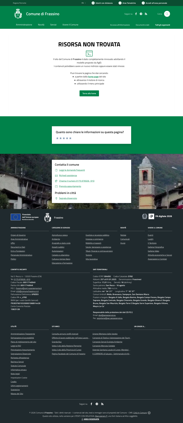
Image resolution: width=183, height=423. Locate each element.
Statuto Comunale (18, 365)
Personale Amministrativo (21, 255)
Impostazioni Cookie (19, 377)
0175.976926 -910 (22, 279)
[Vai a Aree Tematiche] (127, 3)
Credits (13, 381)
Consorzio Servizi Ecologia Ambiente (107, 341)
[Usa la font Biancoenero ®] (102, 3)
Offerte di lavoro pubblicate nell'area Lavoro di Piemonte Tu (76, 337)
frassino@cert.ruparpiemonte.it (29, 288)
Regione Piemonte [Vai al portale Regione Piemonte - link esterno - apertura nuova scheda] (19, 3)
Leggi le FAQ (16, 345)
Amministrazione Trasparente (23, 333)
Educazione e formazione (62, 262)
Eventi (150, 235)
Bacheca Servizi (17, 361)
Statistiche (15, 389)
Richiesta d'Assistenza (20, 357)
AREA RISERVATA (90, 419)
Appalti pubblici (58, 247)
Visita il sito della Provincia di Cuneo (66, 349)
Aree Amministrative (19, 239)
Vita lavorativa (92, 258)
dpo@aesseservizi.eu (107, 315)
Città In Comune (140, 412)
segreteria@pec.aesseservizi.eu (110, 318)
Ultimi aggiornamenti (19, 385)
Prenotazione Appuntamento (23, 349)
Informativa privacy (19, 369)
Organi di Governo (18, 235)
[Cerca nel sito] (167, 14)
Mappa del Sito (17, 393)
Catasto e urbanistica (60, 255)
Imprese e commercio (94, 239)
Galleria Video (153, 251)
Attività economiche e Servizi (160, 255)
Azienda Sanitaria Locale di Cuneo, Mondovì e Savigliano (115, 349)
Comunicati (125, 239)
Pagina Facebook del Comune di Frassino (68, 353)
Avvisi (122, 243)
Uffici (13, 243)
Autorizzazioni (57, 251)
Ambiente (56, 239)
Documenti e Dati (18, 247)
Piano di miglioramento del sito (23, 341)
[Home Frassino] (36, 14)
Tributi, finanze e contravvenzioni (99, 251)
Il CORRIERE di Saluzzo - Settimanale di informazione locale (117, 353)
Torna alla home (89, 93)
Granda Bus (56, 341)
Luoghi (150, 239)
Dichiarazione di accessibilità (22, 337)
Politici (13, 258)
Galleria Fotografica (156, 247)
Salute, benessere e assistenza (98, 247)
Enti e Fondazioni (18, 251)
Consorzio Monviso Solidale (103, 345)
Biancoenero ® (101, 416)
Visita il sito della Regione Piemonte (66, 345)
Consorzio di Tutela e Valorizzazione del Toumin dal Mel (114, 337)
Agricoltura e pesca (60, 235)
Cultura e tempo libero (61, 258)
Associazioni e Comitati (157, 258)
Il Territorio (152, 243)
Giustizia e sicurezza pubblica (97, 235)
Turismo (89, 255)
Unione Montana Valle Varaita (104, 333)
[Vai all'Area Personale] (154, 3)
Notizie (123, 235)
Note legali (15, 373)
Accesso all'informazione (120, 24)
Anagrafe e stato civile (61, 243)
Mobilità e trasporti (93, 243)
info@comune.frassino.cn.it (27, 291)
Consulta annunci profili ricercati (65, 333)
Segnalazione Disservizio (21, 353)
